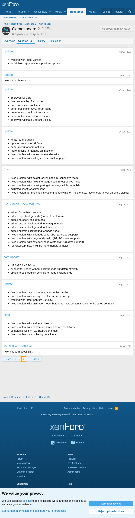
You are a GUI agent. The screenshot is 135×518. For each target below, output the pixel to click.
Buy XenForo (58, 435)
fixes (7, 169)
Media (58, 11)
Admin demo (74, 471)
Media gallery (23, 463)
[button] (28, 11)
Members (94, 11)
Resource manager (26, 467)
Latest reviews (9, 17)
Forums (21, 11)
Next (35, 359)
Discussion (55, 40)
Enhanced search (25, 471)
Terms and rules (72, 408)
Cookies (22, 408)
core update (12, 257)
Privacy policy (90, 408)
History (41, 40)
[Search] (129, 11)
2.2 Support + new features (22, 204)
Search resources (28, 17)
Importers (21, 476)
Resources (76, 11)
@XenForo (58, 443)
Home (7, 11)
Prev (8, 359)
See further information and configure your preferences (34, 510)
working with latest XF (18, 345)
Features (72, 458)
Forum (20, 458)
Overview (9, 40)
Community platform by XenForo (67, 415)
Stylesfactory (21, 34)
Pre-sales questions (78, 467)
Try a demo (77, 435)
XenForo (78, 443)
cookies (27, 500)
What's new (40, 11)
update (8, 51)
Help (101, 408)
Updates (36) (26, 40)
